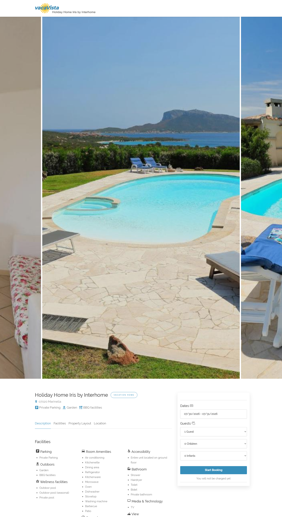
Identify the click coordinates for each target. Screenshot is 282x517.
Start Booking (226, 471)
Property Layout (80, 423)
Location (100, 423)
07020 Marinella (48, 401)
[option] (141, 198)
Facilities (60, 423)
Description (43, 423)
